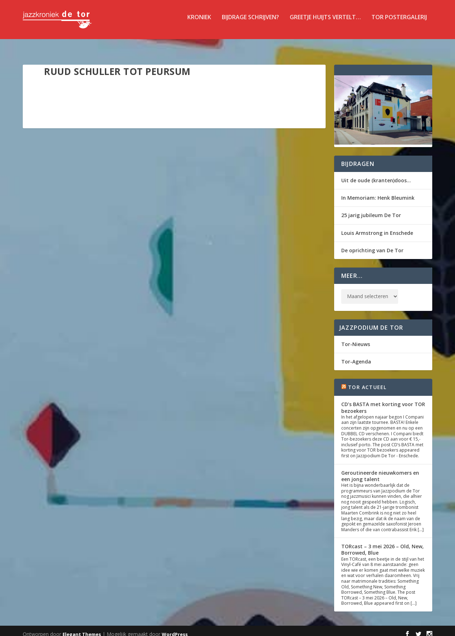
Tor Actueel (367, 380)
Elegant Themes (82, 628)
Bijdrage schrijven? (250, 22)
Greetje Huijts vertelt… (325, 22)
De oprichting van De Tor (372, 244)
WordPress (175, 628)
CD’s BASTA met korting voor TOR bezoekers (383, 401)
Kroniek (199, 22)
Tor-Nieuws (355, 337)
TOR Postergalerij (399, 22)
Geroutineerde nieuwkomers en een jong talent (380, 469)
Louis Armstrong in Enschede (377, 226)
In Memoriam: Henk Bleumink (377, 191)
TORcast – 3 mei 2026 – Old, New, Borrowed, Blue (382, 543)
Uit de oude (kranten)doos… (376, 174)
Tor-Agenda (356, 355)
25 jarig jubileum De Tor (371, 208)
